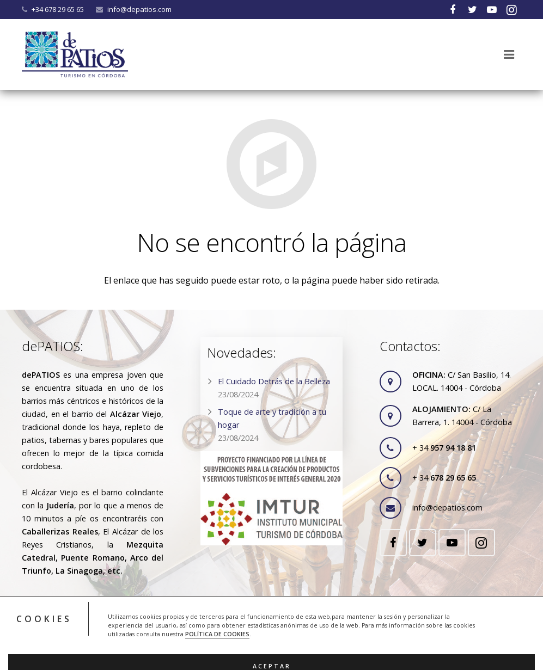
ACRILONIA (353, 650)
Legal (217, 624)
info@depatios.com (139, 9)
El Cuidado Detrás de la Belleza (274, 381)
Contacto (319, 624)
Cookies (249, 624)
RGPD (283, 624)
